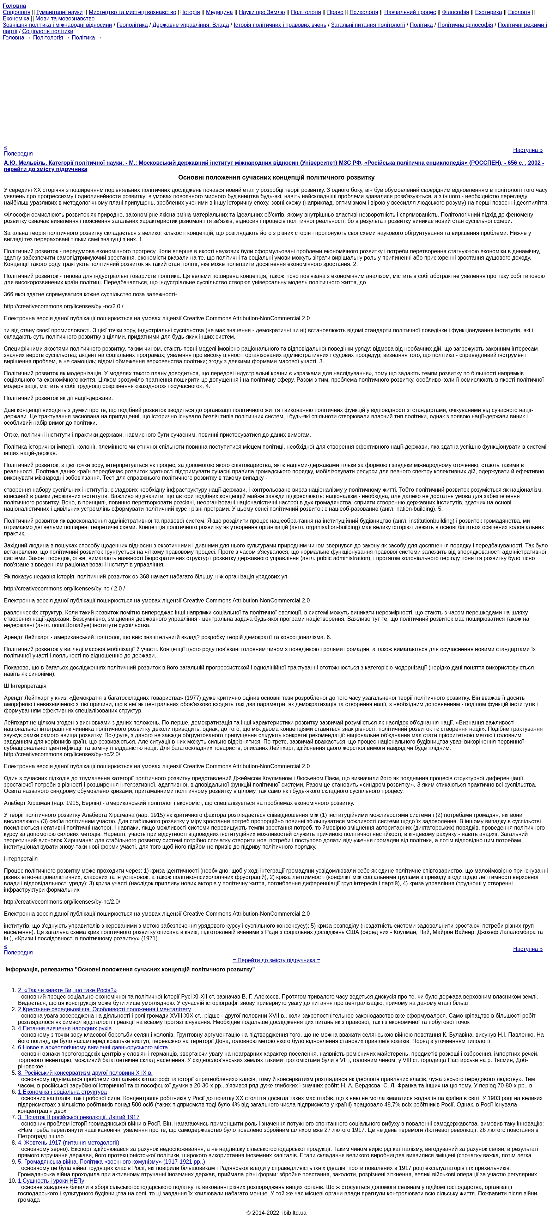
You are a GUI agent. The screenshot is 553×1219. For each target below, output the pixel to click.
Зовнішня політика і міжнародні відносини (57, 25)
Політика (421, 25)
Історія (191, 12)
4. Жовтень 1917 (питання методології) (68, 1143)
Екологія (519, 12)
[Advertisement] (276, 90)
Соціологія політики (47, 31)
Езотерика (488, 12)
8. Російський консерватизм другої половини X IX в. (85, 1073)
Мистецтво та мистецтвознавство (132, 12)
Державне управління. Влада (190, 25)
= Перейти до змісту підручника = (277, 960)
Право (335, 12)
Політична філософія (465, 25)
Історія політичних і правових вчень (280, 25)
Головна (13, 38)
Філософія (455, 12)
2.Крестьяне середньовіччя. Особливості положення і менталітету (104, 1009)
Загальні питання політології (368, 25)
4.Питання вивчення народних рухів (64, 1028)
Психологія (364, 12)
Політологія (306, 12)
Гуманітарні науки (59, 12)
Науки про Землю (262, 12)
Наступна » (528, 150)
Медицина (219, 12)
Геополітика (132, 25)
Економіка (16, 19)
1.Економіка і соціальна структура (62, 1092)
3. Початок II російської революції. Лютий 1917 (79, 1117)
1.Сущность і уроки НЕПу (51, 1181)
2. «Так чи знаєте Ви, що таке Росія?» (67, 990)
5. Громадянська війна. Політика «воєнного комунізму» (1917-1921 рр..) (111, 1162)
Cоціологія (16, 12)
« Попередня (18, 150)
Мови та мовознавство (65, 19)
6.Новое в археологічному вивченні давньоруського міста (93, 1047)
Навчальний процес (410, 12)
